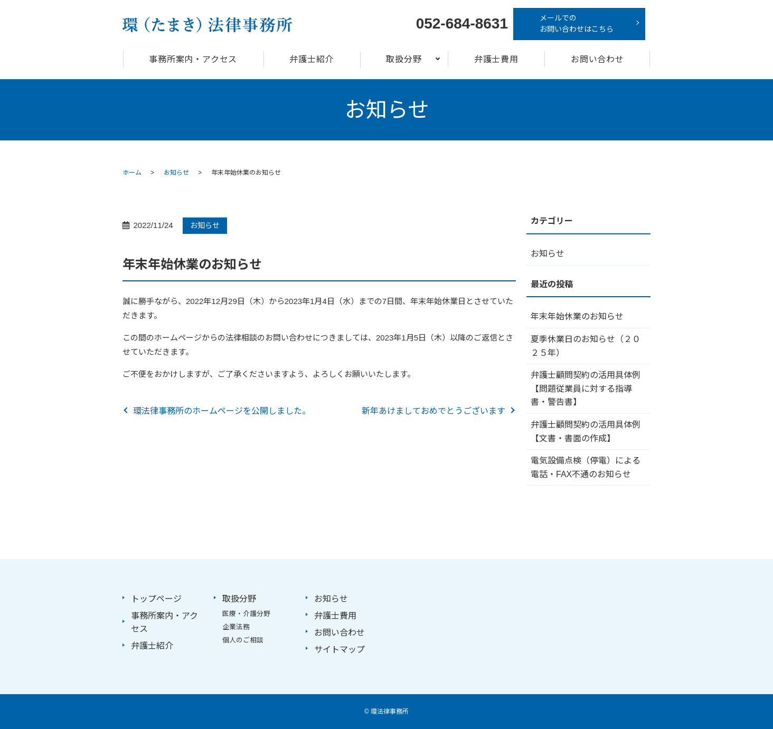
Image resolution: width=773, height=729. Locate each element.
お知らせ (176, 172)
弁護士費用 (496, 59)
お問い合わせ (597, 59)
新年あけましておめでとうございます (433, 410)
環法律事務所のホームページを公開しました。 (221, 410)
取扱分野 (403, 59)
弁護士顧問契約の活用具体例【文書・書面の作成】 (585, 431)
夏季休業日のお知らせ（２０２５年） (585, 346)
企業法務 (236, 627)
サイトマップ (339, 649)
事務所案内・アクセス (193, 59)
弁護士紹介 (311, 59)
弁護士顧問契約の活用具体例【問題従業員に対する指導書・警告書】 (585, 388)
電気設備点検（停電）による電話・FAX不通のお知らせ (585, 467)
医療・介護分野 (246, 614)
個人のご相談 (242, 640)
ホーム (132, 172)
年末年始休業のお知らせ (577, 316)
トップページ (156, 598)
